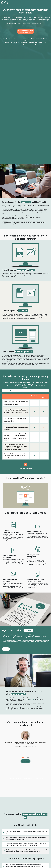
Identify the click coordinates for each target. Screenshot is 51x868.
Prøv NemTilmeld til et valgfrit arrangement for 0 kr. (25, 31)
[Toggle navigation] (49, 3)
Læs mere (5, 649)
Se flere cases (25, 761)
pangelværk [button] (32, 699)
